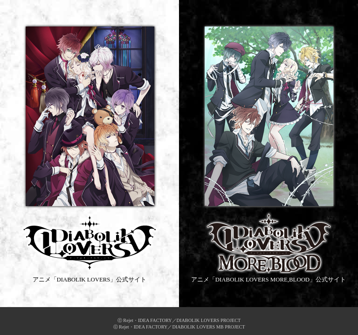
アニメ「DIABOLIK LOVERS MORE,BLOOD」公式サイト (268, 153)
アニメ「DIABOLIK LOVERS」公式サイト (89, 153)
